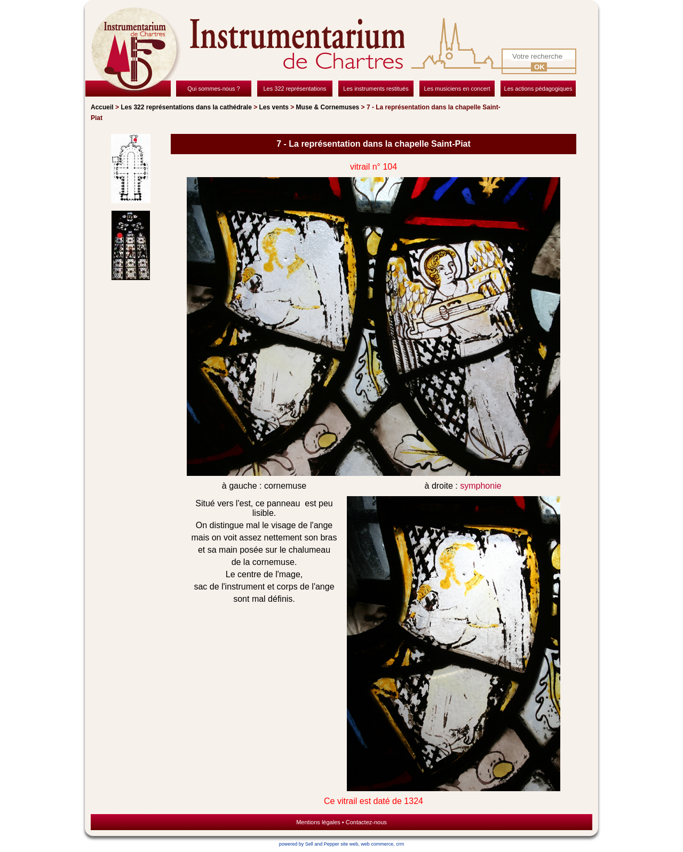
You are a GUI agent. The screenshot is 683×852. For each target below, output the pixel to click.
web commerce (377, 844)
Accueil (102, 107)
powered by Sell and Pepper (309, 844)
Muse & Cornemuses (328, 107)
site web (349, 844)
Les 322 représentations (186, 107)
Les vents (274, 107)
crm (400, 844)
